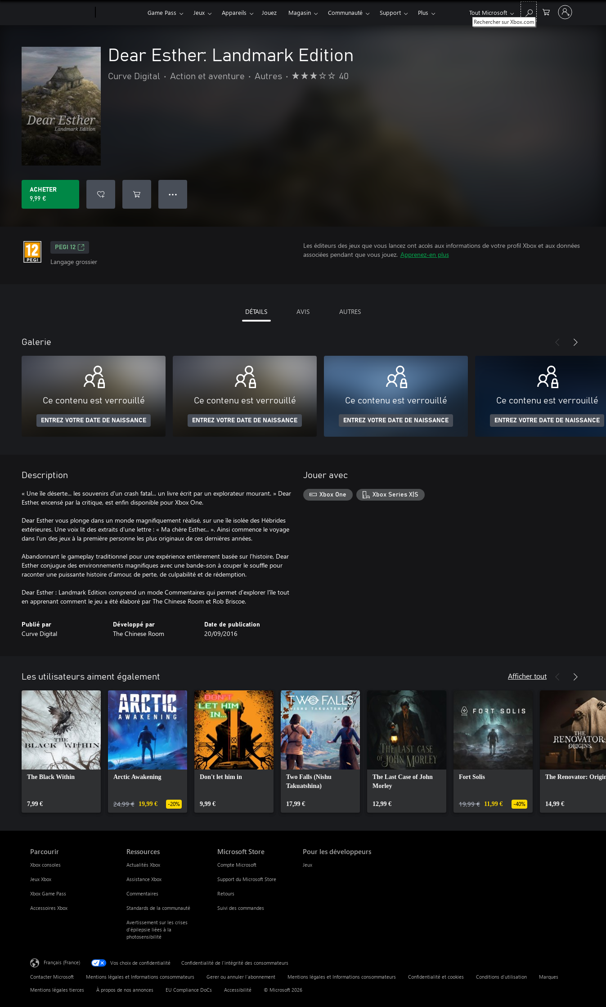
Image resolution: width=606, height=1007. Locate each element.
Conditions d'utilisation (501, 977)
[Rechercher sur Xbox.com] (529, 11)
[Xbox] (120, 12)
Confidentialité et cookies (436, 977)
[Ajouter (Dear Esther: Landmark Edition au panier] (136, 194)
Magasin (299, 12)
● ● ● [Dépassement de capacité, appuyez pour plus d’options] (173, 194)
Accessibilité (237, 990)
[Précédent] (557, 342)
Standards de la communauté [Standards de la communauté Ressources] (158, 908)
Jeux (199, 12)
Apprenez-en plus (424, 254)
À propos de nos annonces (124, 990)
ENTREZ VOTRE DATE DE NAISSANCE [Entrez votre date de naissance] (93, 420)
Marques (548, 977)
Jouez (269, 12)
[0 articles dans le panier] (546, 11)
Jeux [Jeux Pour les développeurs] (307, 865)
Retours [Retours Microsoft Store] (225, 893)
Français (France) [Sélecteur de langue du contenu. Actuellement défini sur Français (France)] (62, 962)
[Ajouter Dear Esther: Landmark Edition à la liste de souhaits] (100, 194)
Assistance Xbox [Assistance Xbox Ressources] (144, 879)
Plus (423, 12)
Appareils (234, 12)
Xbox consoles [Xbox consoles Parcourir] (45, 865)
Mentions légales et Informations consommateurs (140, 977)
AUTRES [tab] (350, 311)
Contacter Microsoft (52, 977)
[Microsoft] (61, 12)
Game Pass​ (162, 12)
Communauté (345, 12)
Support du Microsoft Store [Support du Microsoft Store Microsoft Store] (246, 879)
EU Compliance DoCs (189, 990)
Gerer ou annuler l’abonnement (240, 977)
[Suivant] (575, 342)
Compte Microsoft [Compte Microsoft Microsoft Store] (236, 865)
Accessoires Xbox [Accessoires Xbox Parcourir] (48, 908)
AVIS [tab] (303, 311)
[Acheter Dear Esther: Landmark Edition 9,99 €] (50, 194)
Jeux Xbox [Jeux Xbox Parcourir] (40, 879)
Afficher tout (527, 675)
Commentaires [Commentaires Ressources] (142, 893)
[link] (61, 751)
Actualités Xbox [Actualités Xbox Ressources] (143, 865)
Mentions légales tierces (57, 990)
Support (390, 12)
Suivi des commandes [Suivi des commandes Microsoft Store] (240, 908)
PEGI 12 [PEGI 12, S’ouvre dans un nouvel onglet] (70, 247)
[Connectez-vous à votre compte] (565, 12)
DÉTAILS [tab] (256, 311)
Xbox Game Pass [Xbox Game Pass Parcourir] (48, 893)
